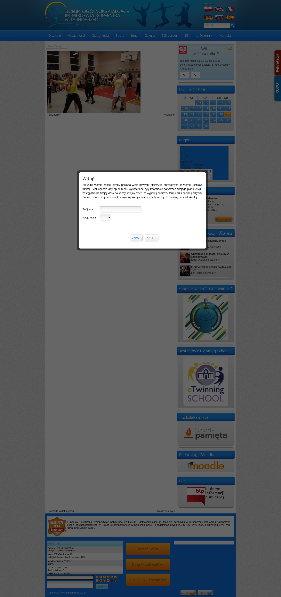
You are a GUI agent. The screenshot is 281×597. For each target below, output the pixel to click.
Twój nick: (88, 72)
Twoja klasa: (90, 80)
